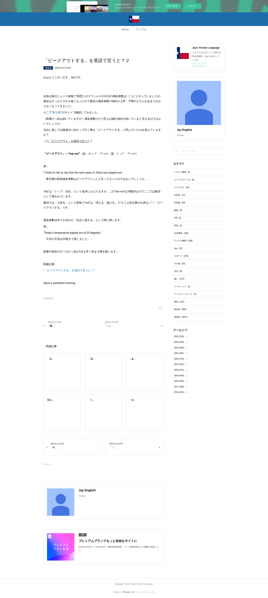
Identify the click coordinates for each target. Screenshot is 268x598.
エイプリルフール (184, 179)
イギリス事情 (182, 172)
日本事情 (181, 233)
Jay (178, 248)
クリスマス (181, 187)
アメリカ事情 (183, 241)
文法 (178, 271)
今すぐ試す (172, 6)
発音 (179, 302)
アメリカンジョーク (185, 294)
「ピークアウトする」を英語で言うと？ (68, 270)
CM (177, 218)
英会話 (180, 309)
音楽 (178, 225)
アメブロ (141, 29)
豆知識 (179, 202)
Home (125, 29)
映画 (178, 210)
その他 (179, 263)
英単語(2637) (48, 299)
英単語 (48, 68)
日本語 (179, 195)
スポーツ (181, 256)
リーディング (182, 286)
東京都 (56, 112)
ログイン (192, 6)
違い (179, 279)
